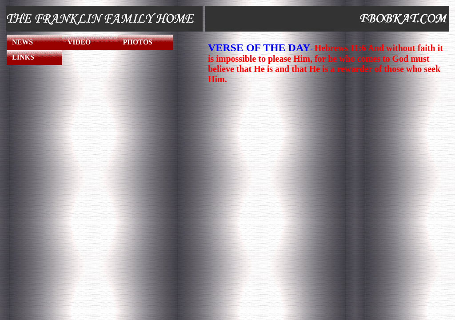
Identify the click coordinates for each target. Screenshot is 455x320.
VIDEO (79, 42)
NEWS (22, 42)
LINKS (23, 57)
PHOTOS (137, 42)
